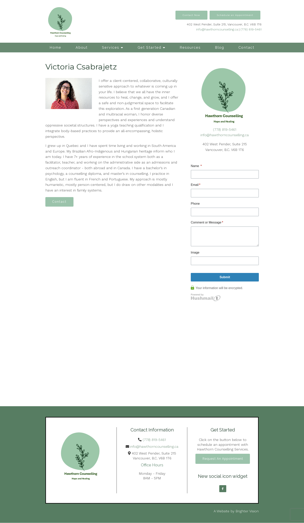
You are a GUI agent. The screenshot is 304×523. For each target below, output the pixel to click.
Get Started (149, 47)
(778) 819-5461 (251, 29)
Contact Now (191, 15)
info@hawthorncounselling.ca (217, 29)
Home (55, 47)
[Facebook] (222, 488)
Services (110, 47)
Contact (246, 47)
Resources (190, 47)
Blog (219, 47)
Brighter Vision (247, 511)
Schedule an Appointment (235, 15)
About (82, 47)
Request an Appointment (222, 459)
